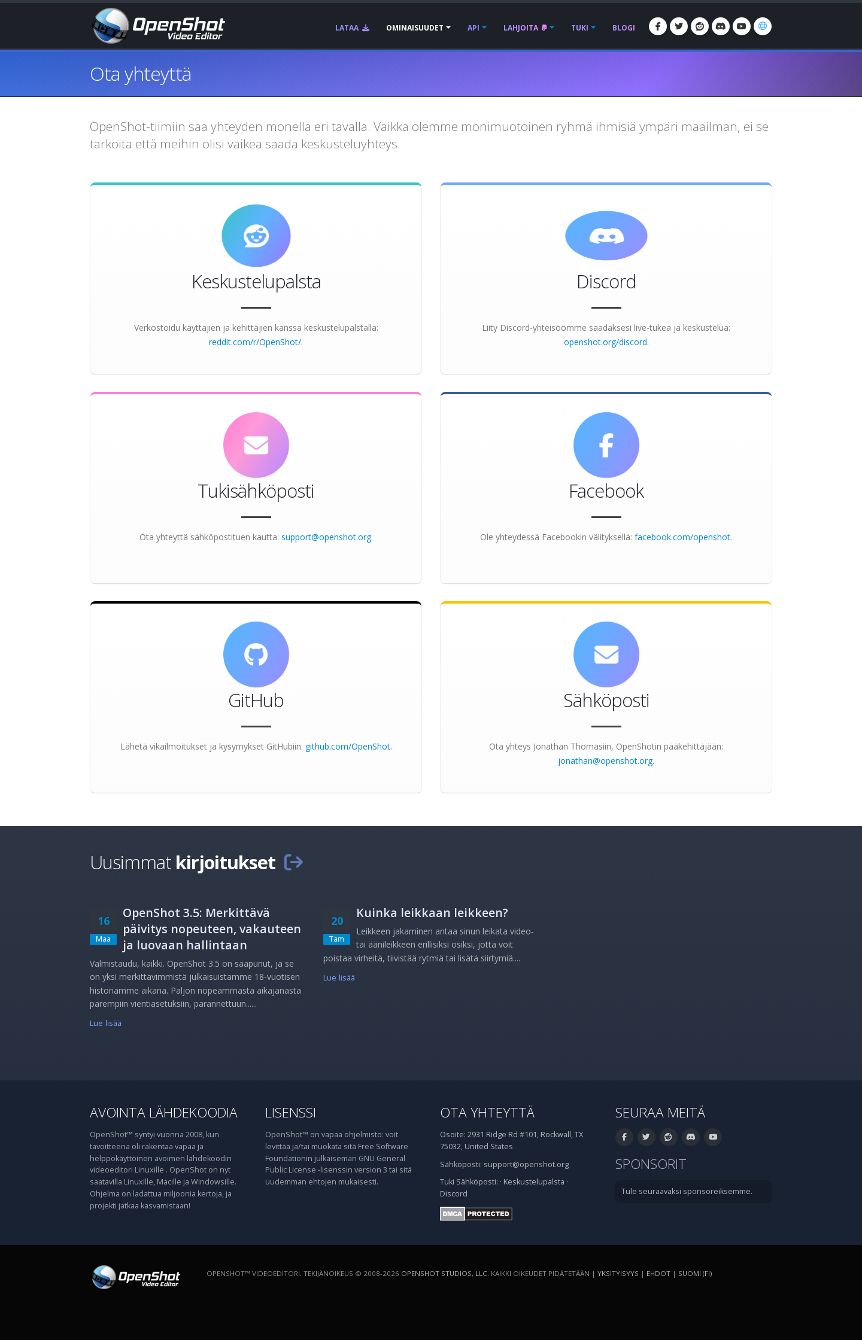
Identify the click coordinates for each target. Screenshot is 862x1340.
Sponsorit (651, 1164)
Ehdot (658, 1273)
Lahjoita (525, 28)
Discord (454, 1194)
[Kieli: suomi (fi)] (763, 26)
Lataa (352, 28)
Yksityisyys (618, 1273)
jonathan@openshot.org (605, 760)
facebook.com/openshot (682, 537)
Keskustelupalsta (533, 1182)
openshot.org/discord (605, 342)
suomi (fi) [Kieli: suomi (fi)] (695, 1273)
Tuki (579, 28)
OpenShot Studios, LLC (444, 1273)
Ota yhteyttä (487, 1112)
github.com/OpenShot (347, 746)
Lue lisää (106, 1023)
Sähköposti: (477, 1182)
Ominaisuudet (415, 28)
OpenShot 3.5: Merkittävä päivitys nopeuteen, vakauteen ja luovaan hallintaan (212, 928)
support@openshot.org (326, 537)
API (473, 28)
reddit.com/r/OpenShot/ (255, 342)
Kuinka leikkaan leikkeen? (432, 912)
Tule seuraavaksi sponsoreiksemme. (686, 1191)
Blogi (623, 28)
